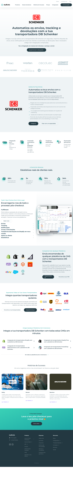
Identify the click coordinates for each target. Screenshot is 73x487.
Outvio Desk (28, 462)
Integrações (55, 4)
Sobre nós (41, 458)
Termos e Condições (41, 470)
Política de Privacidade (42, 466)
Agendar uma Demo (28, 476)
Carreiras (41, 461)
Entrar (57, 1)
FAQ (70, 1)
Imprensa (41, 463)
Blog (54, 458)
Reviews (55, 467)
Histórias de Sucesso (38, 4)
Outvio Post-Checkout (29, 459)
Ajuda (54, 470)
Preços (48, 4)
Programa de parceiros (42, 473)
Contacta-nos (64, 1)
